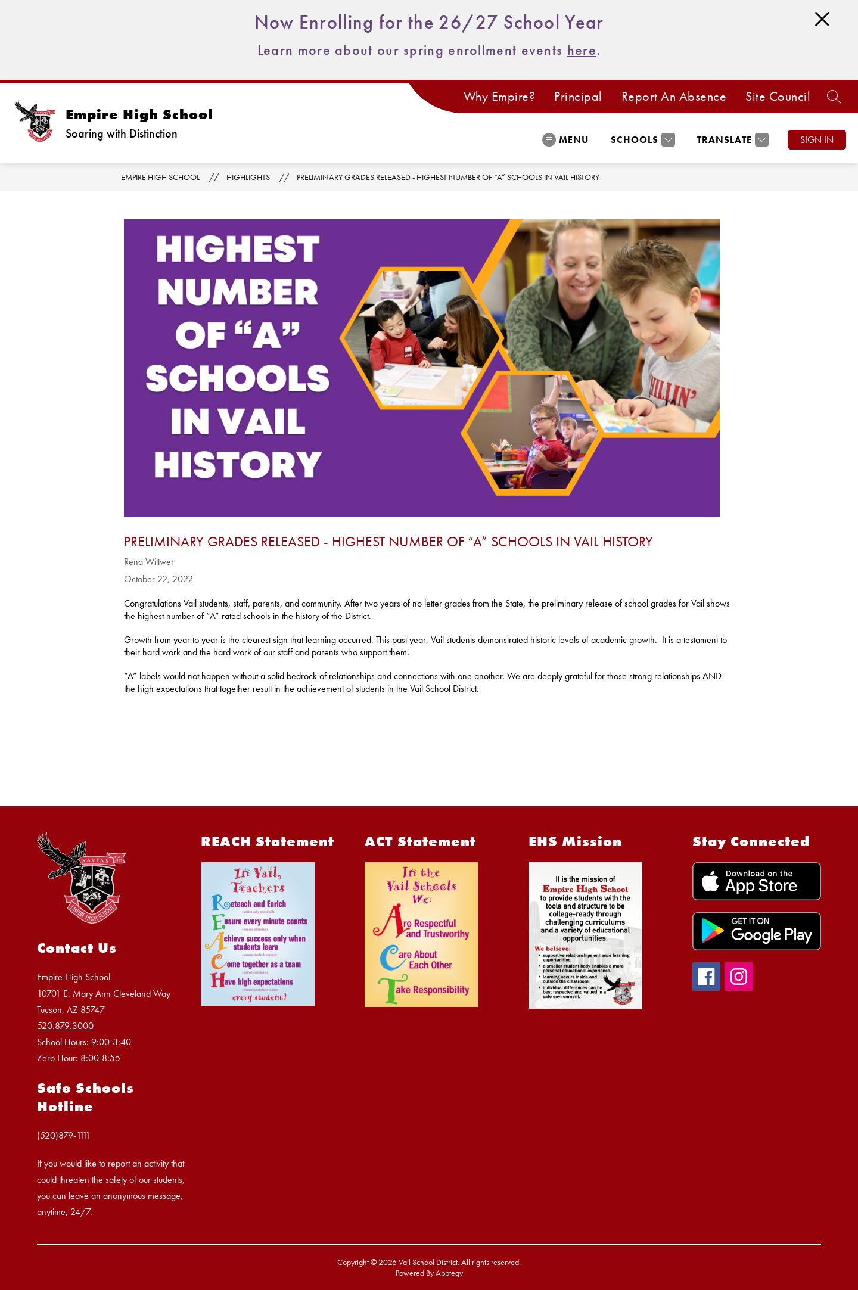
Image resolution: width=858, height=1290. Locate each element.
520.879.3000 (65, 1025)
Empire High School (160, 177)
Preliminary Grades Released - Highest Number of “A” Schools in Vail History (448, 177)
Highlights (248, 177)
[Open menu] (565, 139)
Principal (578, 96)
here (581, 50)
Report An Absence (674, 96)
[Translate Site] (731, 139)
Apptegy (449, 1272)
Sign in (817, 139)
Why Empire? (500, 96)
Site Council (777, 96)
